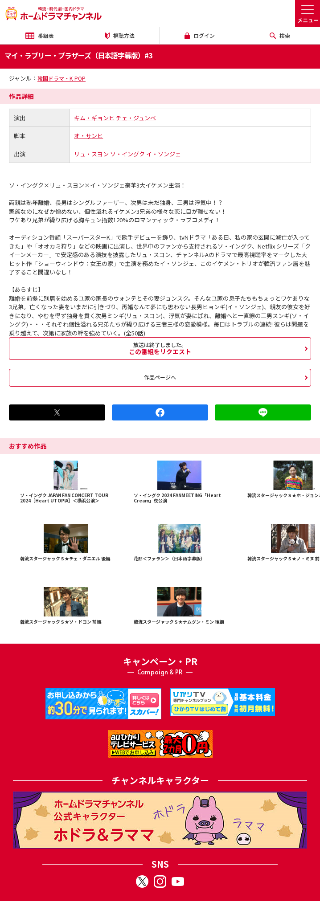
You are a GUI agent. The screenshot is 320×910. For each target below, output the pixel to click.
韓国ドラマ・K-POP (61, 78)
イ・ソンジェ (163, 154)
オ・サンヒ (88, 135)
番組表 (39, 35)
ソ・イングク (127, 154)
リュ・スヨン (91, 154)
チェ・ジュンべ (136, 118)
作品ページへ (160, 377)
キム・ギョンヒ (94, 118)
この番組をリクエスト (160, 348)
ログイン (200, 35)
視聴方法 (120, 35)
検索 (280, 35)
